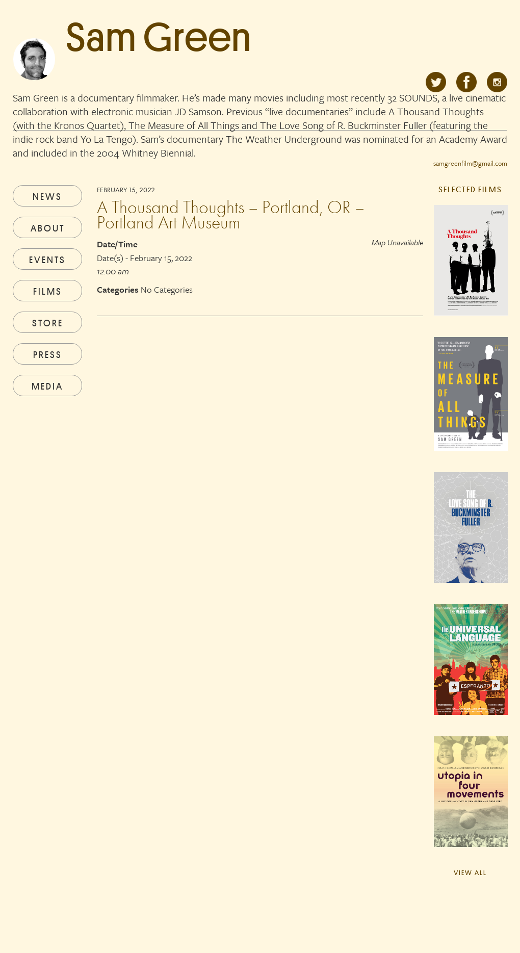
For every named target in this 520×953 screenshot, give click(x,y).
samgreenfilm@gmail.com (470, 163)
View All (470, 872)
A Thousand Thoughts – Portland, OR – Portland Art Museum (231, 214)
